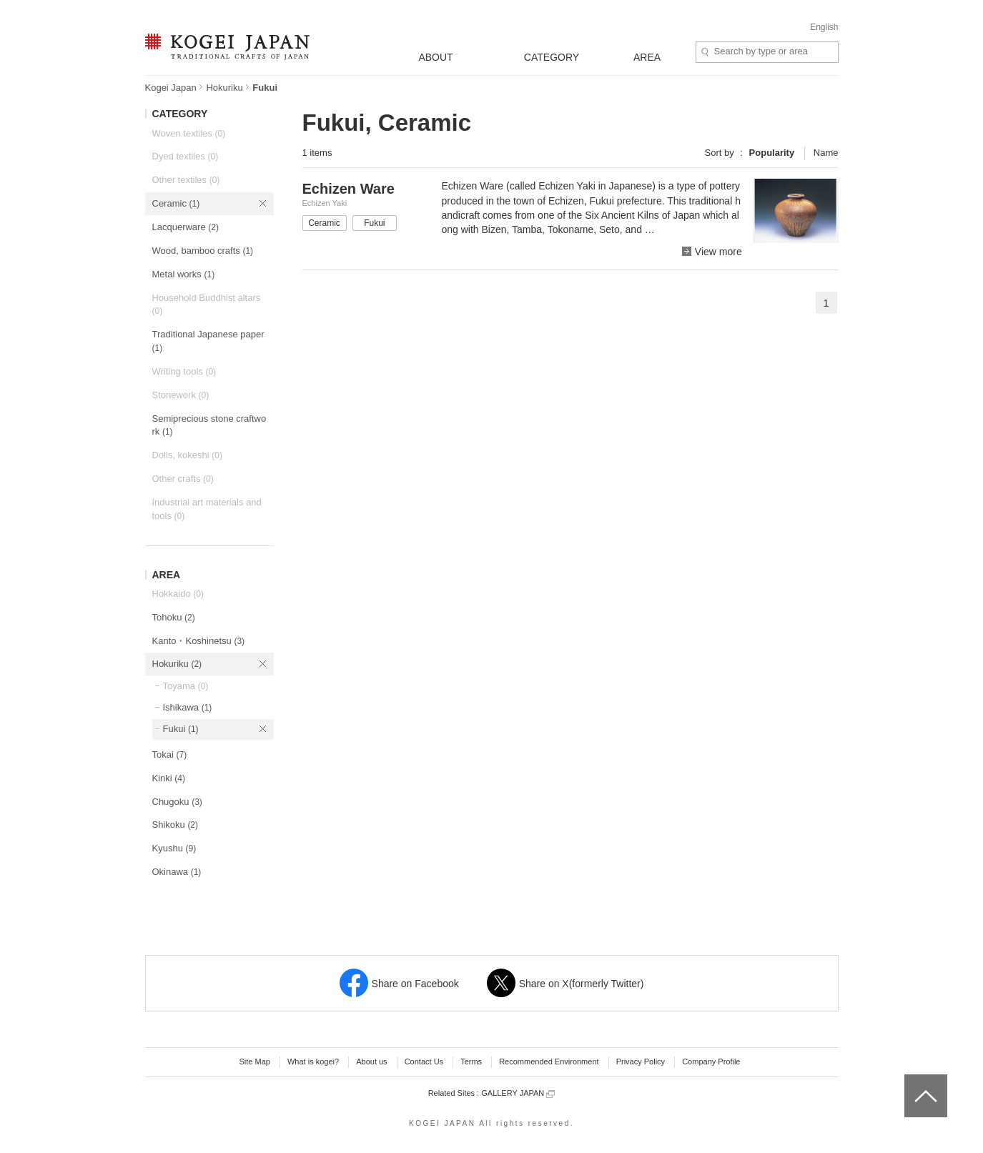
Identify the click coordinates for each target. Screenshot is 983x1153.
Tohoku (173, 617)
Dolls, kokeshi (187, 455)
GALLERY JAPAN (518, 1093)
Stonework (180, 395)
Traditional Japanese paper (208, 341)
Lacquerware (185, 227)
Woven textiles (189, 133)
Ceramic (176, 203)
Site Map (254, 1061)
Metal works (183, 274)
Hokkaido (178, 593)
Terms (471, 1061)
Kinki (168, 778)
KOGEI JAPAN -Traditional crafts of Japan (227, 48)
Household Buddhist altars (206, 304)
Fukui (181, 728)
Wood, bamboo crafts (203, 250)
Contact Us (424, 1061)
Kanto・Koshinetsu (198, 640)
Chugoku (177, 801)
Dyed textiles (185, 156)
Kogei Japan (171, 87)
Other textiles (186, 179)
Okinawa (177, 871)
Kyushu (174, 848)
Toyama (186, 686)
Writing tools (184, 371)
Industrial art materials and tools (207, 509)
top (909, 1079)
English (824, 27)
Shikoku (175, 824)
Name (826, 152)
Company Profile (711, 1061)
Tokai (169, 754)
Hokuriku (224, 87)
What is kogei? (313, 1061)
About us (371, 1061)
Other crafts (183, 478)
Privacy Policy (640, 1061)
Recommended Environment (548, 1061)
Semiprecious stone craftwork (209, 425)
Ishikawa (187, 707)
